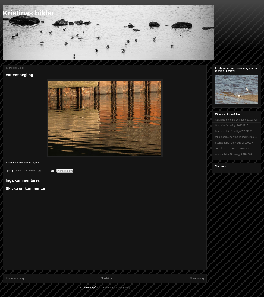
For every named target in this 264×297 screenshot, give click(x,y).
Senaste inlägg (15, 278)
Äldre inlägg (196, 278)
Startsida (106, 278)
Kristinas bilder (28, 13)
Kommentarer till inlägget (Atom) (113, 287)
